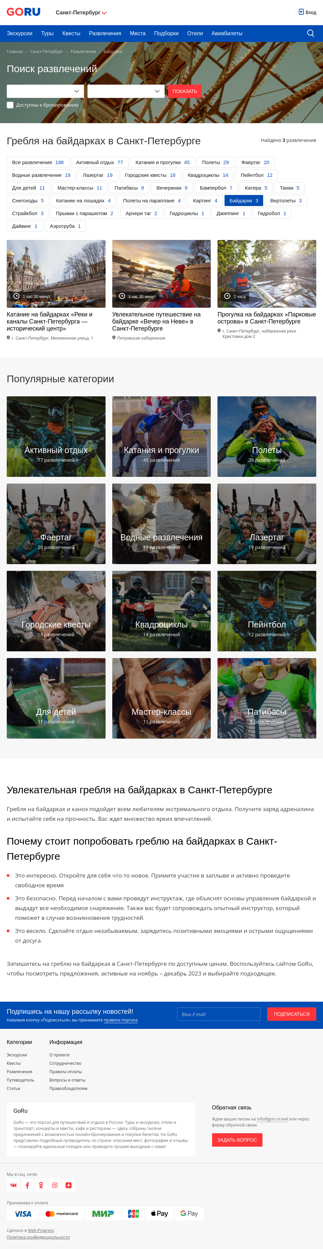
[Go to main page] (23, 12)
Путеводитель (20, 1080)
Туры (47, 33)
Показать (185, 91)
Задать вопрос (237, 1140)
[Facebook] (27, 1185)
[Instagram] (55, 1185)
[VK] (14, 1185)
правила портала (120, 1020)
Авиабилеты (227, 33)
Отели (195, 33)
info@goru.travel (272, 1119)
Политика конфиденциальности (38, 1237)
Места (138, 33)
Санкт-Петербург (46, 51)
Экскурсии (19, 33)
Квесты (71, 33)
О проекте (59, 1055)
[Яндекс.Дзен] (68, 1185)
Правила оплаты (65, 1072)
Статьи (13, 1088)
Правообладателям (68, 1088)
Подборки (166, 33)
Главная (15, 51)
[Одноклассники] (41, 1185)
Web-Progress (41, 1230)
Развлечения (105, 33)
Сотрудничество (65, 1063)
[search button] (310, 33)
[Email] (218, 1014)
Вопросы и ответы (67, 1080)
